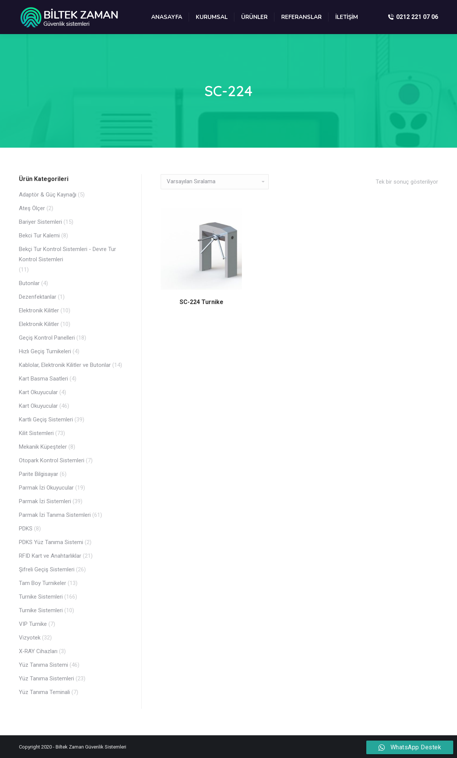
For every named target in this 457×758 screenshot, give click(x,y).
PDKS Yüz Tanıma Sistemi (51, 542)
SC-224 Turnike (201, 302)
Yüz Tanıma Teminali (44, 692)
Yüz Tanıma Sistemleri (46, 678)
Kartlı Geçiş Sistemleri (46, 419)
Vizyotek (29, 637)
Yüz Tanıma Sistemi (43, 664)
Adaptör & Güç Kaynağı (47, 194)
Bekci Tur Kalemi (39, 235)
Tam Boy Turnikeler (42, 583)
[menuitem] (167, 17)
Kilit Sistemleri (36, 433)
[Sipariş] (215, 181)
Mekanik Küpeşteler (43, 446)
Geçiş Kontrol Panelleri (47, 337)
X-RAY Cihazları (38, 651)
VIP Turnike (33, 624)
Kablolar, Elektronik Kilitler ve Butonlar (65, 365)
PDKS (26, 528)
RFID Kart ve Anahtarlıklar (50, 555)
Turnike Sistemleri (41, 596)
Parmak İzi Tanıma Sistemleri (55, 515)
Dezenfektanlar (37, 296)
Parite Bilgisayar (38, 474)
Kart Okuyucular (38, 392)
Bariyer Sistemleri (40, 221)
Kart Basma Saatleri (43, 378)
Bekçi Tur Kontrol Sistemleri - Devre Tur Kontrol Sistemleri (67, 254)
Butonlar (29, 283)
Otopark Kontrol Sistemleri (51, 460)
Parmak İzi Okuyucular (46, 487)
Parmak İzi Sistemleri (45, 501)
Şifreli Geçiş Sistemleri (46, 569)
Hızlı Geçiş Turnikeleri (45, 351)
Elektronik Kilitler (39, 310)
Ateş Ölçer (32, 208)
